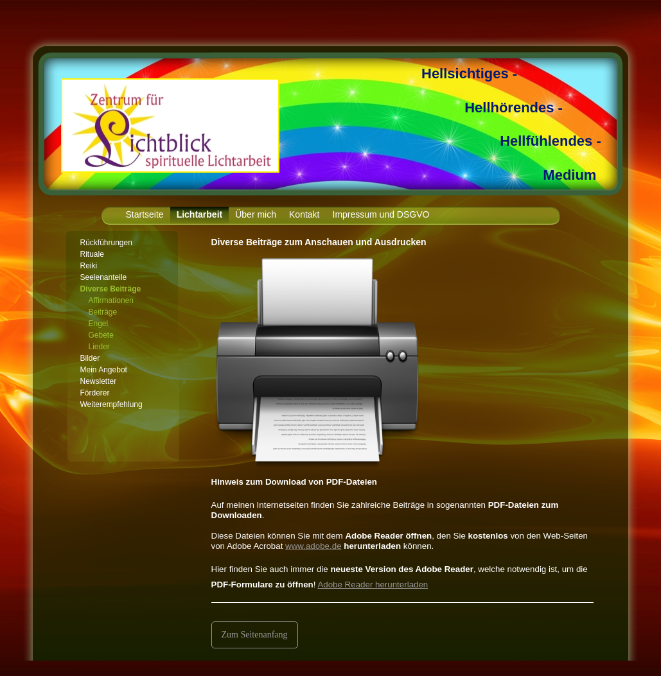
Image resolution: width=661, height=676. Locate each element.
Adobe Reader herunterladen (372, 584)
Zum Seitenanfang (255, 634)
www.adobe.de (313, 546)
